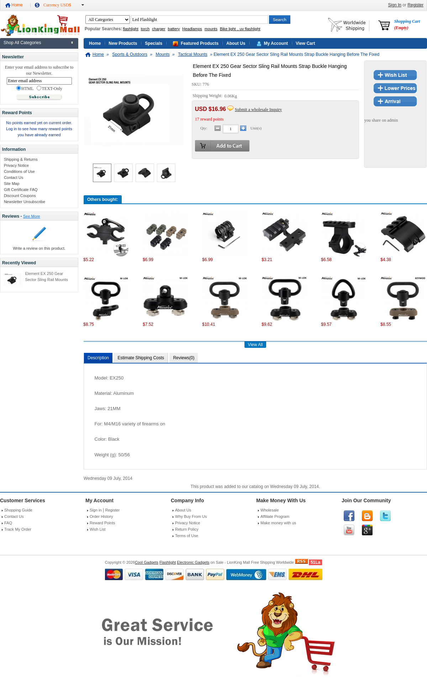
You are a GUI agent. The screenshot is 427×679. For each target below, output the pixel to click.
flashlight (130, 29)
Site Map (11, 183)
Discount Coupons (20, 195)
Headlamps (192, 29)
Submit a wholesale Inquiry (258, 109)
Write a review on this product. (39, 248)
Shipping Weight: (208, 96)
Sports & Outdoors (129, 54)
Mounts (162, 54)
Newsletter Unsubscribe (24, 202)
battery (174, 29)
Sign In (394, 4)
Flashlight (167, 562)
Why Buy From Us (191, 516)
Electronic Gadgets (193, 562)
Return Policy (186, 529)
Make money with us (278, 523)
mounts (211, 29)
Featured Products (199, 43)
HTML (24, 88)
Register (415, 4)
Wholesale (269, 510)
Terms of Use (186, 536)
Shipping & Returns (21, 159)
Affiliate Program (274, 516)
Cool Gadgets (146, 562)
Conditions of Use (19, 171)
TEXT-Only (49, 88)
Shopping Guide (18, 510)
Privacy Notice (16, 165)
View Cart (305, 43)
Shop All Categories (22, 42)
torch (145, 29)
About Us (235, 43)
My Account (276, 43)
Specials (153, 43)
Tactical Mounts (192, 54)
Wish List (98, 529)
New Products (123, 43)
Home (17, 4)
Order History (101, 516)
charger (158, 29)
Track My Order (17, 529)
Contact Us (13, 177)
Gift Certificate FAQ (21, 189)
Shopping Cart (407, 24)
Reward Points (102, 523)
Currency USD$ (57, 4)
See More (31, 216)
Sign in (96, 510)
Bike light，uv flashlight (240, 29)
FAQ (8, 523)
